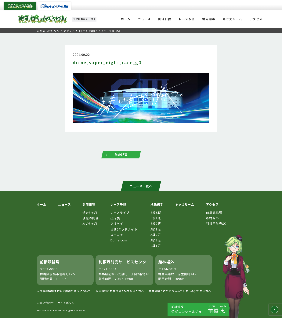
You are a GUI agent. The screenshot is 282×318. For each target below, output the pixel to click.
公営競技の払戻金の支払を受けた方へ (120, 291)
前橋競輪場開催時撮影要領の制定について (64, 291)
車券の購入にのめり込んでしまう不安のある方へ (180, 291)
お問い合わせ (45, 303)
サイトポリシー (68, 303)
